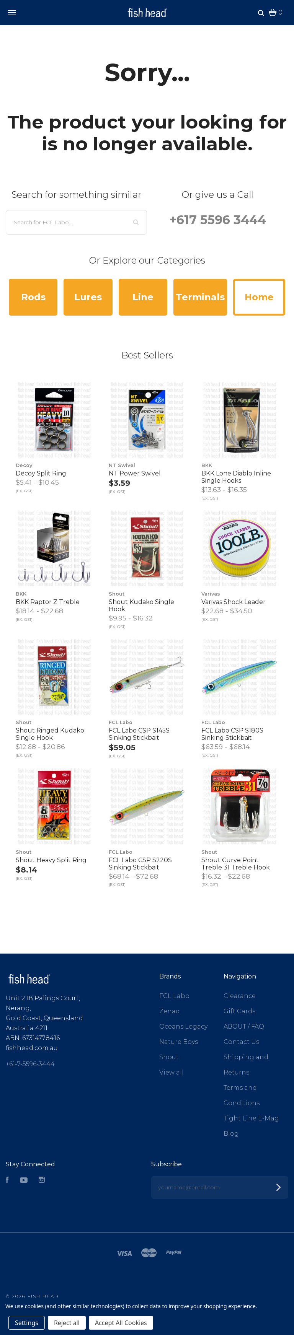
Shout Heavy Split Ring (51, 860)
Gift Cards (239, 1011)
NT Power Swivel (135, 473)
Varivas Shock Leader (233, 602)
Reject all (67, 1323)
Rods (33, 297)
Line (143, 297)
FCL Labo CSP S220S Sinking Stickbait (140, 863)
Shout (169, 1057)
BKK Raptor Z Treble (48, 602)
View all (171, 1072)
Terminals (200, 297)
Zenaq (169, 1011)
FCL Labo (174, 996)
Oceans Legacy (183, 1026)
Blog (231, 1133)
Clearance (240, 996)
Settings (26, 1323)
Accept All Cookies (121, 1323)
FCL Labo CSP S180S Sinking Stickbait (232, 734)
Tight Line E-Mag (251, 1118)
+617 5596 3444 (218, 219)
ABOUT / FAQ (244, 1026)
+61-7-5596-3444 (30, 1064)
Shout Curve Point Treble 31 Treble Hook (235, 863)
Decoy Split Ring (41, 473)
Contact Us (241, 1041)
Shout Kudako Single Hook (141, 605)
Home (259, 297)
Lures (88, 297)
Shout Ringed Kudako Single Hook (50, 734)
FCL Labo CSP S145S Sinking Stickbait (139, 734)
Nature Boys (178, 1041)
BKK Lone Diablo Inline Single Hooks (236, 477)
